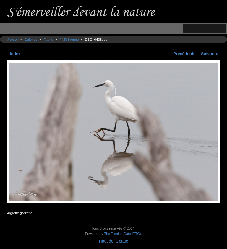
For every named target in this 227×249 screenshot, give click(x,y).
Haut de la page (113, 241)
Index (15, 53)
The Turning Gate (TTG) (122, 233)
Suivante (209, 53)
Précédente (184, 53)
